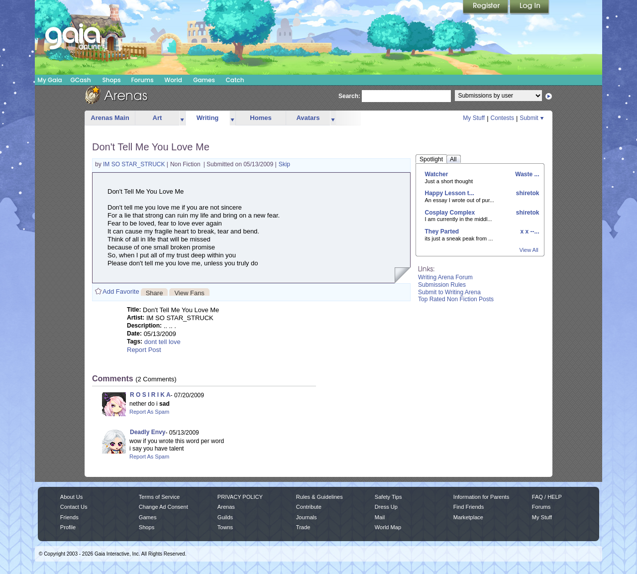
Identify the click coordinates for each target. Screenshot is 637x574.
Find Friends (468, 507)
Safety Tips (388, 497)
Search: (349, 96)
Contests (502, 118)
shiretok (526, 193)
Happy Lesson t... (449, 193)
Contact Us (74, 507)
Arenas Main (110, 117)
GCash (81, 80)
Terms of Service (159, 497)
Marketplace (468, 517)
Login (529, 7)
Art (157, 117)
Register (486, 7)
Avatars (307, 117)
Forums (142, 80)
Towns (225, 527)
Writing (208, 117)
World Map (388, 527)
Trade (303, 527)
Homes (260, 117)
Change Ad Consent (163, 507)
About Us (71, 497)
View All (529, 250)
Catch (235, 80)
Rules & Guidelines (319, 497)
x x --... (529, 231)
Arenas (226, 507)
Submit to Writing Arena (449, 292)
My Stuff (474, 118)
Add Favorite (121, 291)
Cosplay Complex (450, 212)
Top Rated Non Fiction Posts (456, 299)
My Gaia (49, 80)
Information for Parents (481, 497)
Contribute (308, 507)
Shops (111, 80)
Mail (380, 517)
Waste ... (526, 174)
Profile (68, 527)
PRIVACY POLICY (240, 497)
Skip (284, 164)
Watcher (436, 174)
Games (204, 80)
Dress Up (386, 507)
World (173, 80)
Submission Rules (442, 284)
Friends (69, 517)
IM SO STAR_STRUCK (135, 164)
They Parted (442, 231)
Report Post (144, 349)
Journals (306, 517)
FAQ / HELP (547, 497)
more (182, 118)
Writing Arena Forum (445, 277)
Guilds (225, 517)
